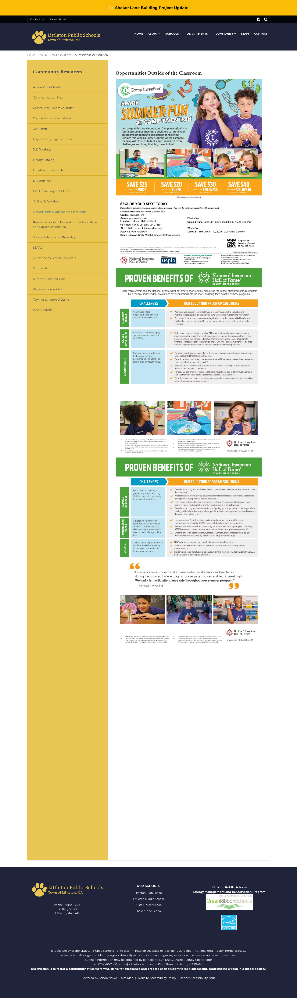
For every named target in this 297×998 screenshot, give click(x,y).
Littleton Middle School (148, 899)
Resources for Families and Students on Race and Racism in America (65, 224)
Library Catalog (43, 160)
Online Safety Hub (46, 201)
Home (31, 55)
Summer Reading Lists (49, 279)
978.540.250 (72, 905)
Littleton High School (148, 893)
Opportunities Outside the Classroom (59, 212)
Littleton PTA (48, 182)
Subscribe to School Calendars (54, 258)
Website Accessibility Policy (156, 978)
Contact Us (37, 19)
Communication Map (48, 97)
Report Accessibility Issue (198, 978)
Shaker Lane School (148, 911)
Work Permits (42, 310)
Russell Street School (148, 905)
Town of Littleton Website (57, 301)
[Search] (266, 19)
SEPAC (38, 247)
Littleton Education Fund (57, 172)
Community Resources (55, 55)
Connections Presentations (52, 118)
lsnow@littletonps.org (133, 964)
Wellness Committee (48, 289)
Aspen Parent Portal (47, 87)
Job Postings (42, 149)
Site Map (127, 978)
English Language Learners (52, 139)
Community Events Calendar (53, 108)
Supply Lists (41, 268)
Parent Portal (58, 19)
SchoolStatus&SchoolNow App (54, 237)
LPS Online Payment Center (59, 192)
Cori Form (40, 128)
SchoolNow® (108, 978)
